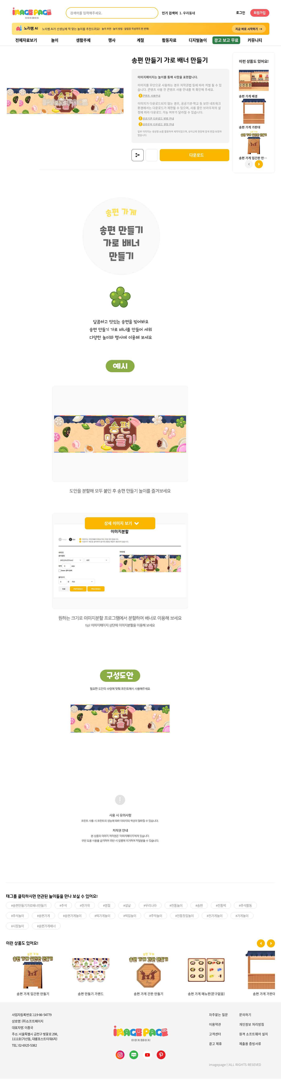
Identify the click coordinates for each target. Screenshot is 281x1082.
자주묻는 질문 (218, 1017)
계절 (140, 40)
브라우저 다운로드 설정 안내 (151, 129)
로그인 (240, 13)
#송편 (199, 908)
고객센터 (215, 1037)
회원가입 (260, 13)
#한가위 (85, 908)
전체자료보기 (26, 40)
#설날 (127, 908)
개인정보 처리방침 (251, 1027)
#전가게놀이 (214, 919)
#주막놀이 (155, 919)
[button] (261, 947)
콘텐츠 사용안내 (144, 100)
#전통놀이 (176, 908)
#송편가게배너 (46, 929)
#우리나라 (150, 908)
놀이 (54, 40)
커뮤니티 (255, 40)
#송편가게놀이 (72, 919)
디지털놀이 (198, 40)
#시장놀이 (17, 929)
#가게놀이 (242, 919)
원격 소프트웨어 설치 (253, 1037)
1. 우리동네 (187, 12)
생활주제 (83, 40)
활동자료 (169, 40)
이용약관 (215, 1027)
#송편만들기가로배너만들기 (28, 908)
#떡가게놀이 (102, 919)
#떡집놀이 (129, 919)
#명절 (106, 908)
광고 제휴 (215, 1046)
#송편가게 (43, 919)
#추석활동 (245, 908)
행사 (111, 40)
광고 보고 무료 (226, 40)
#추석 (63, 908)
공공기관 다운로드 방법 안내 (151, 123)
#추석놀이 (17, 919)
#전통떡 (221, 908)
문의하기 (245, 1017)
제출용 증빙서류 (250, 1046)
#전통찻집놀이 (184, 919)
